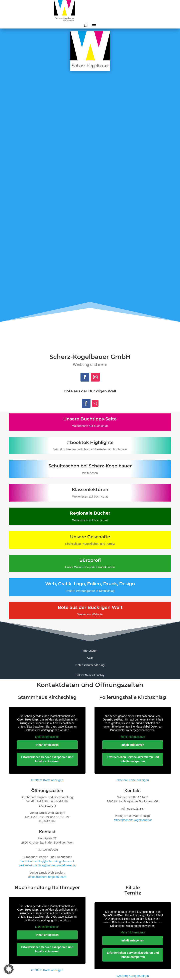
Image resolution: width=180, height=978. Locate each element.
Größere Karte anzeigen (47, 780)
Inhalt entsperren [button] (47, 744)
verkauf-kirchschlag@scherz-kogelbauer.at (47, 865)
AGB (90, 657)
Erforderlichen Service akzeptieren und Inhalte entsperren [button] (47, 759)
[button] (9, 969)
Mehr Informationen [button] (47, 736)
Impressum (89, 650)
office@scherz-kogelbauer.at (47, 876)
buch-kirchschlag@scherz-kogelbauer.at (47, 861)
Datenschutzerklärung (90, 665)
